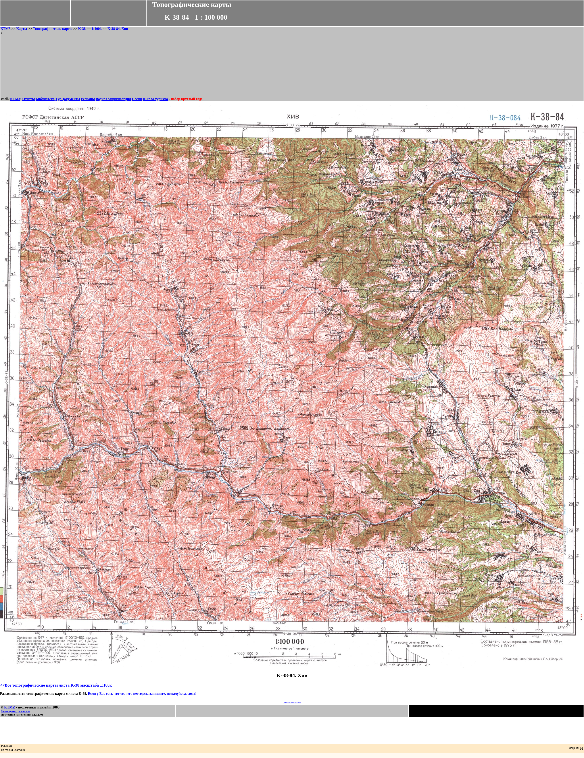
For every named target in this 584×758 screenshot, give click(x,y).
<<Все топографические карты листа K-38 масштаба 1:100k (56, 685)
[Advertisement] (292, 66)
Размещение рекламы (15, 711)
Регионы (88, 99)
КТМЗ (5, 29)
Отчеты (28, 99)
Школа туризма (155, 99)
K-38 (82, 29)
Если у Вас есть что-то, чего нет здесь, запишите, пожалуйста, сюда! (142, 693)
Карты (21, 29)
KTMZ (9, 707)
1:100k (96, 29)
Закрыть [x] (576, 748)
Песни (137, 99)
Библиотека (45, 99)
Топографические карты (53, 29)
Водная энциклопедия (113, 99)
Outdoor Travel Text (292, 702)
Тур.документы (68, 99)
